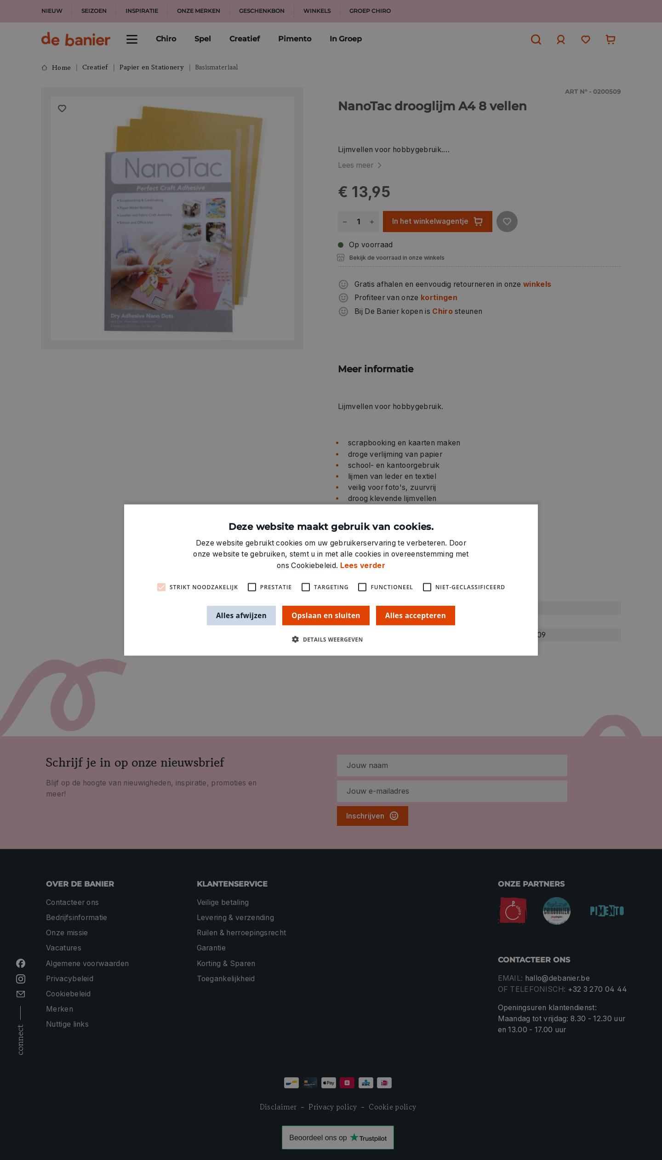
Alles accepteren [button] (415, 615)
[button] (331, 639)
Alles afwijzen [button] (241, 615)
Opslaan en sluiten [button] (325, 615)
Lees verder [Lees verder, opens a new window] (362, 565)
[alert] (331, 580)
